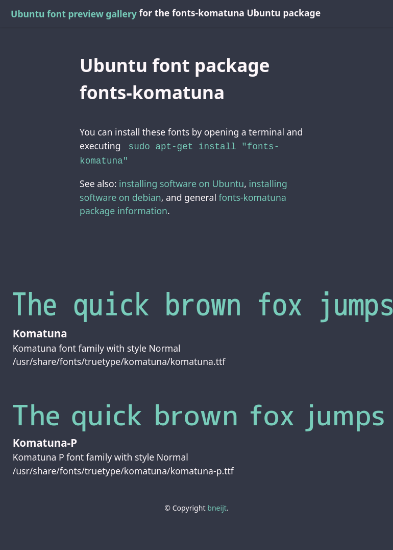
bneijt (217, 506)
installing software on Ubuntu (181, 181)
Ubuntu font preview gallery (74, 14)
